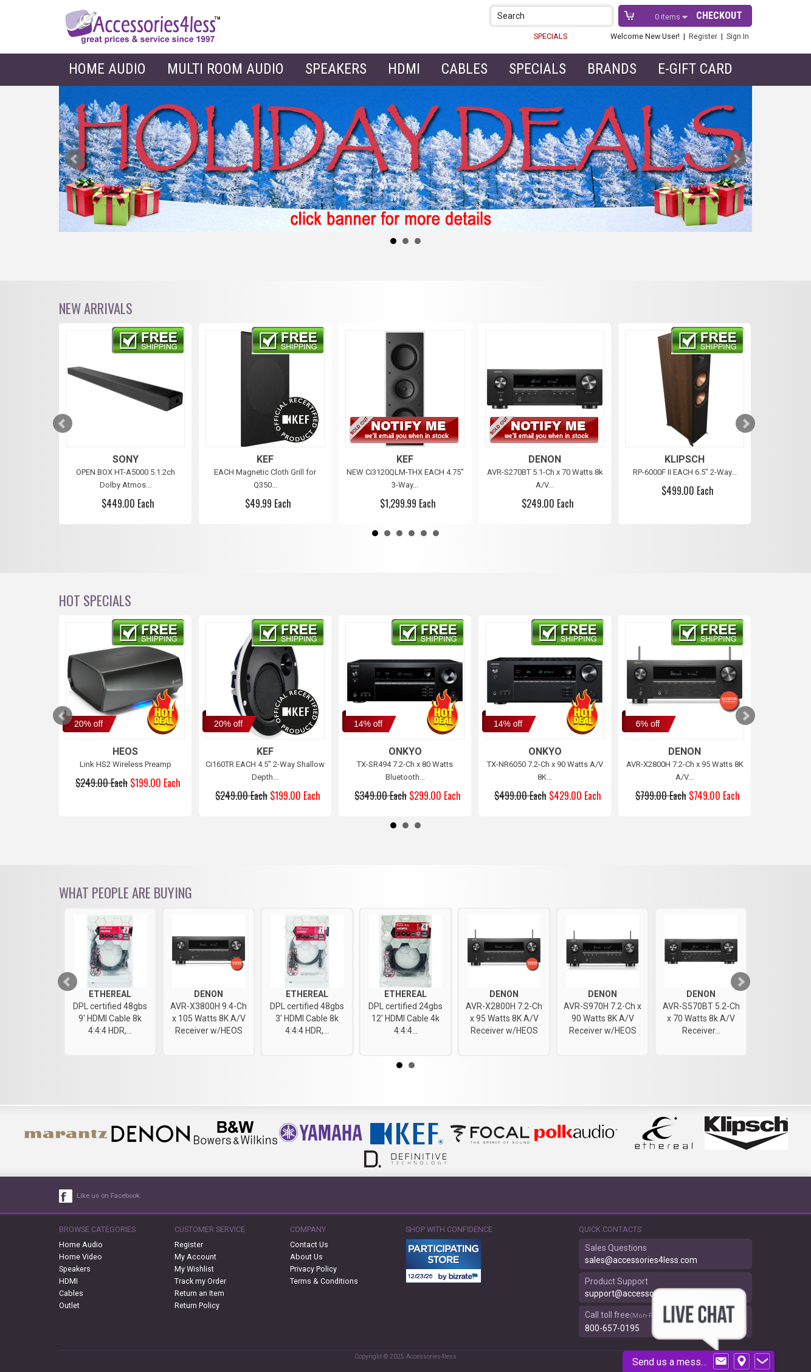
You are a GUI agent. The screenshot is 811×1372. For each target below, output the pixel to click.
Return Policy (196, 1305)
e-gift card (695, 68)
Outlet (69, 1305)
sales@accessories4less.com (641, 1260)
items (668, 16)
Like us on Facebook (108, 1196)
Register (703, 36)
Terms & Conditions (324, 1281)
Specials (537, 68)
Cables (464, 68)
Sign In (737, 36)
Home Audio (107, 68)
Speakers (336, 68)
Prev (75, 159)
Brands (612, 68)
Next (736, 159)
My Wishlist (194, 1268)
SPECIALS (550, 36)
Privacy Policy (313, 1268)
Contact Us (309, 1244)
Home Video (80, 1256)
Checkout (719, 15)
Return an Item (199, 1293)
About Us (306, 1256)
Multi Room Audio (225, 68)
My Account (195, 1256)
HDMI (404, 68)
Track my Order (200, 1281)
